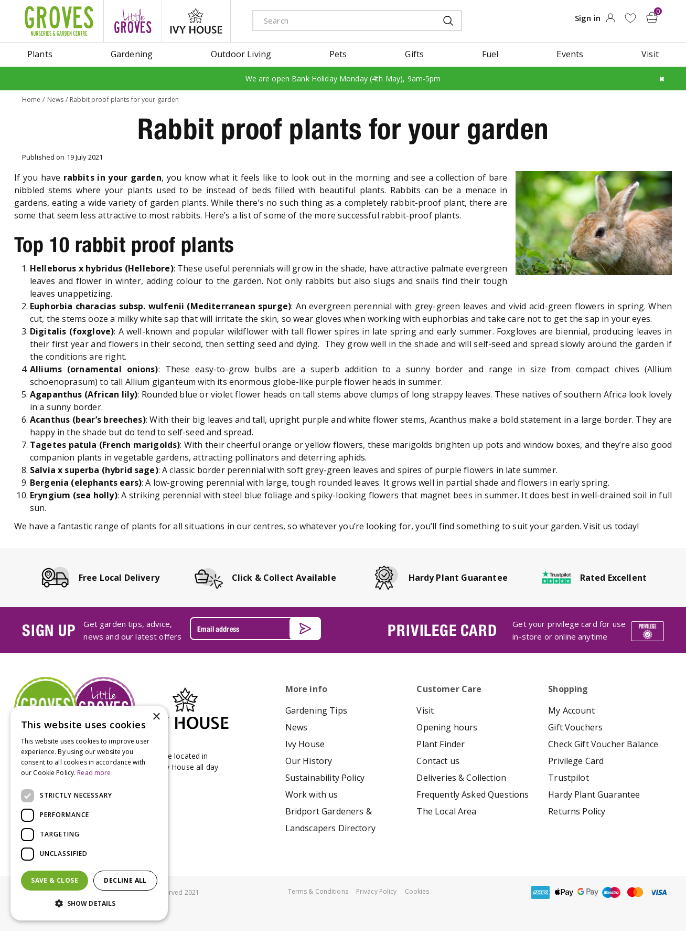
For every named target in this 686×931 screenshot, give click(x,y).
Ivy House (305, 744)
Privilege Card (576, 761)
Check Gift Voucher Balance (603, 744)
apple (564, 892)
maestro (611, 892)
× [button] (156, 717)
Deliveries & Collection (461, 777)
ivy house (196, 21)
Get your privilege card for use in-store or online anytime (569, 630)
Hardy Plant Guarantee (594, 794)
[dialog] (89, 813)
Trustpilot (568, 777)
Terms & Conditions (318, 891)
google (587, 892)
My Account (571, 710)
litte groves (133, 21)
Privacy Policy (376, 891)
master (635, 892)
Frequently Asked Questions (472, 794)
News (296, 727)
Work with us (311, 794)
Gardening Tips (316, 710)
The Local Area (446, 811)
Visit (425, 710)
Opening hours (446, 727)
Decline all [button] (125, 880)
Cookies (417, 891)
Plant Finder (440, 744)
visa (658, 892)
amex (540, 892)
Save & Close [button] (54, 880)
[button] (89, 903)
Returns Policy (576, 811)
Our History (309, 761)
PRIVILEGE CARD (442, 630)
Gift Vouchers (575, 727)
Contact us (437, 761)
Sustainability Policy (325, 777)
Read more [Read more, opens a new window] (94, 772)
